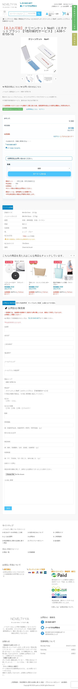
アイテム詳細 (8, 207)
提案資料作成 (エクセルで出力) (12, 109)
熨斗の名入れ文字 (10, 433)
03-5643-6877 (11, 144)
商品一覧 (6, 552)
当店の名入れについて (36, 532)
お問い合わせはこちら (31, 87)
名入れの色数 (8, 406)
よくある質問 (65, 6)
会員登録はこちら (32, 109)
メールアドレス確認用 (11, 370)
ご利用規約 (58, 536)
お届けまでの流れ (48, 303)
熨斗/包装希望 (21, 303)
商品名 (6, 388)
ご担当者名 (8, 344)
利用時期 (7, 452)
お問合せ (32, 536)
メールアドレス (9, 361)
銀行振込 (7, 569)
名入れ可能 (31, 13)
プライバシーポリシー (36, 541)
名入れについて (68, 4)
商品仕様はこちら (10, 87)
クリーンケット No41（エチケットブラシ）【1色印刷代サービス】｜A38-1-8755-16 (34, 31)
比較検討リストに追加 (74, 17)
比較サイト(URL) (9, 463)
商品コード (8, 379)
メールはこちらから (13, 148)
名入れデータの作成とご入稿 (13, 532)
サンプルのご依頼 (34, 303)
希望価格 (7, 422)
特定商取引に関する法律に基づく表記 (32, 682)
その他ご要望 (8, 480)
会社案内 (57, 541)
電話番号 (7, 353)
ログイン (51, 13)
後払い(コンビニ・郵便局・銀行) (63, 571)
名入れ (6, 398)
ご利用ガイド (55, 6)
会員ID (6, 327)
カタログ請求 (58, 4)
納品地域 (7, 441)
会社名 (6, 335)
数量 (5, 413)
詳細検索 (32, 552)
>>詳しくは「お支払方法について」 (62, 607)
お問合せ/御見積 (9, 303)
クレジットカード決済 (37, 569)
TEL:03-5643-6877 (34, 318)
